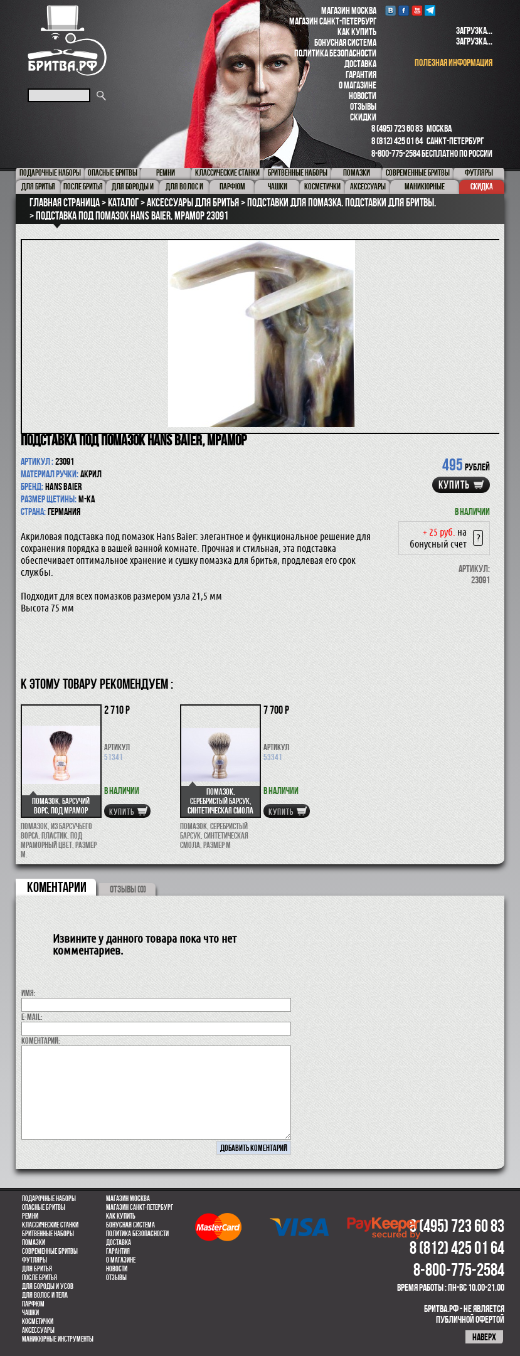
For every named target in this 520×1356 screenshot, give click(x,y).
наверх (484, 1337)
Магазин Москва (348, 10)
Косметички (37, 1321)
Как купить (356, 31)
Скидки (363, 117)
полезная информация (453, 62)
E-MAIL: (32, 1017)
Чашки (30, 1312)
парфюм (33, 1304)
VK (390, 10)
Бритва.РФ (67, 40)
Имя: (28, 993)
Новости (362, 95)
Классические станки (50, 1225)
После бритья (39, 1277)
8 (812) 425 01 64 (397, 140)
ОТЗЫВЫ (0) (128, 889)
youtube (416, 10)
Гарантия (361, 74)
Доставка (360, 63)
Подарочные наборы (49, 1198)
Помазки (33, 1242)
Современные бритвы (50, 1251)
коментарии (57, 887)
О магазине (357, 85)
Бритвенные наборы (48, 1233)
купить (454, 485)
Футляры (34, 1260)
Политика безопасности (335, 53)
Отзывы (363, 106)
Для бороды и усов (47, 1286)
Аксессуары (38, 1330)
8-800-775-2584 (395, 153)
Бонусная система (345, 42)
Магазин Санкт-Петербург (332, 21)
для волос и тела (45, 1295)
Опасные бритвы (43, 1207)
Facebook (403, 10)
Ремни (30, 1216)
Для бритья (37, 1268)
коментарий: (40, 1041)
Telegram (430, 10)
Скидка (481, 186)
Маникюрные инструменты (57, 1339)
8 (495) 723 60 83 (397, 128)
